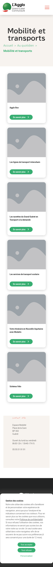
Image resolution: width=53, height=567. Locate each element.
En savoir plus (21, 117)
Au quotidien (25, 45)
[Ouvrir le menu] (47, 7)
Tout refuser (26, 550)
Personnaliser (26, 556)
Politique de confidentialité (31, 519)
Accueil (8, 45)
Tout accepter (26, 544)
